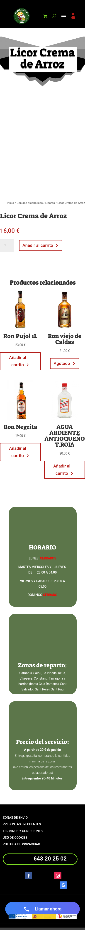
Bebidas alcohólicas (30, 203)
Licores (50, 203)
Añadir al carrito (37, 245)
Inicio (10, 203)
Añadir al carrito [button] (17, 361)
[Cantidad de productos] (7, 245)
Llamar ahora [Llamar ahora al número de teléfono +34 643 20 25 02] (42, 909)
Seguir (41, 875)
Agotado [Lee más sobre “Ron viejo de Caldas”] (62, 363)
